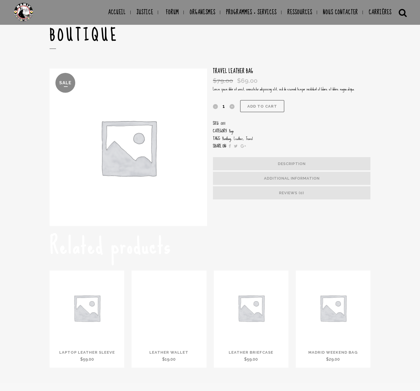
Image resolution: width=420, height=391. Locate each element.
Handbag (226, 138)
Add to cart (262, 106)
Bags (231, 131)
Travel (249, 138)
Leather (238, 138)
